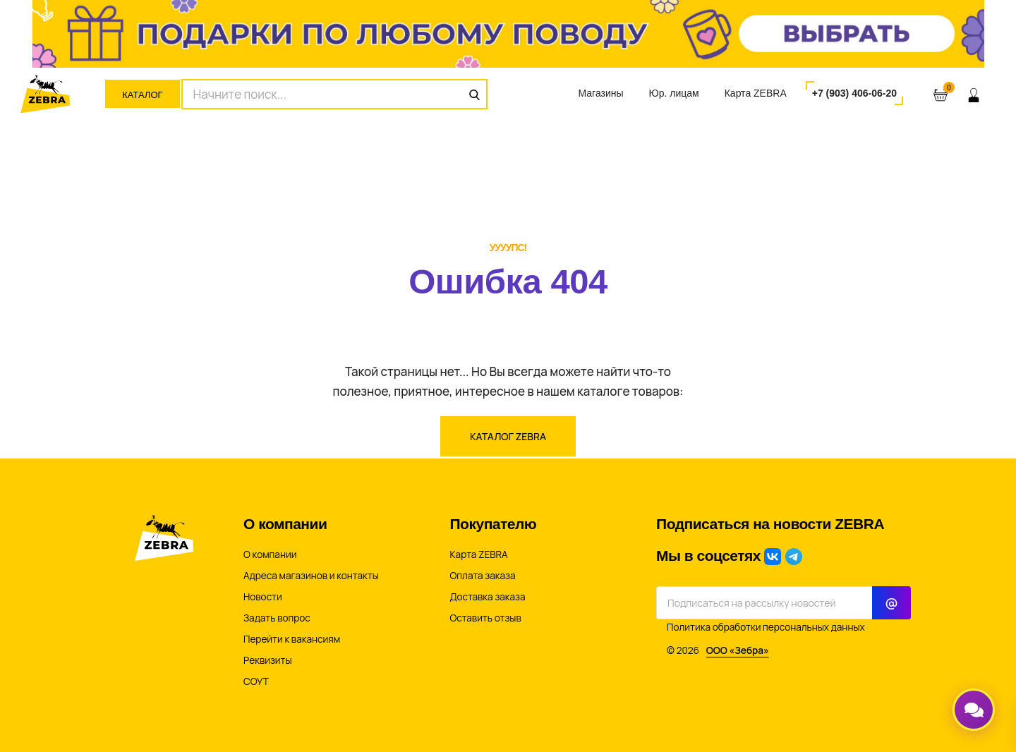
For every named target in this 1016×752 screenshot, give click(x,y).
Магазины (600, 93)
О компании (269, 554)
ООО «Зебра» (737, 650)
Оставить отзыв (485, 618)
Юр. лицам (674, 93)
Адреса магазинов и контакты (311, 575)
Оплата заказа (483, 575)
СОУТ (256, 681)
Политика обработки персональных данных (766, 627)
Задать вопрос (276, 618)
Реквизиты (267, 660)
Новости (262, 596)
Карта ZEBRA (756, 93)
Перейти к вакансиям (291, 639)
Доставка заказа (488, 596)
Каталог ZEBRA (508, 436)
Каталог (142, 95)
